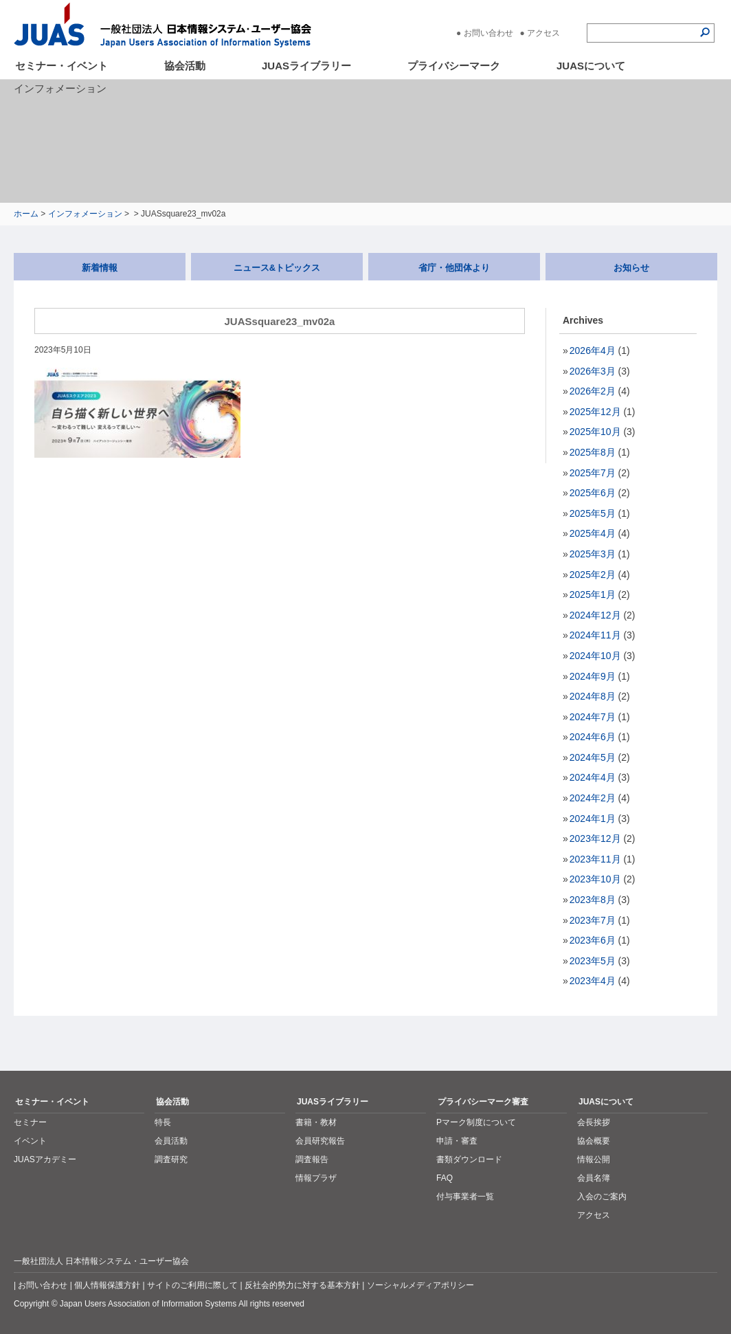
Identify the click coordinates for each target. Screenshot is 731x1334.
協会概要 (593, 1141)
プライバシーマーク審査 (483, 1102)
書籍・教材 (316, 1122)
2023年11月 (595, 859)
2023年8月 (593, 899)
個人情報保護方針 (107, 1285)
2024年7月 (593, 716)
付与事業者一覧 (465, 1196)
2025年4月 (593, 533)
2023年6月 (593, 940)
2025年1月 (593, 594)
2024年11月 (595, 635)
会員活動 (171, 1141)
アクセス (543, 33)
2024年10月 (595, 655)
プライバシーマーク (453, 65)
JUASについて (590, 65)
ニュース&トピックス (277, 268)
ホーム (26, 214)
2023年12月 (595, 838)
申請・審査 (456, 1141)
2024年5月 (593, 757)
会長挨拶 (593, 1122)
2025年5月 (593, 513)
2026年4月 (593, 350)
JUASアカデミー (45, 1159)
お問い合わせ (488, 33)
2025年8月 (593, 452)
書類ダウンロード (469, 1159)
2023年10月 (595, 879)
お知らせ (631, 268)
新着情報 (99, 268)
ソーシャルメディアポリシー (420, 1285)
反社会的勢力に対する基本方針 (302, 1285)
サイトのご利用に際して (192, 1285)
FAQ (444, 1178)
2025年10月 (595, 431)
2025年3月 (593, 553)
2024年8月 (593, 696)
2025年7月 (593, 472)
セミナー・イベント (61, 65)
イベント (30, 1141)
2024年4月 (593, 777)
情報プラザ (316, 1178)
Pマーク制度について (476, 1122)
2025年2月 (593, 574)
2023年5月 (593, 960)
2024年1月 (593, 818)
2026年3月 (593, 371)
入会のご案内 (602, 1196)
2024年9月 (593, 676)
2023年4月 (593, 980)
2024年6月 (593, 736)
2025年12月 (595, 411)
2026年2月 (593, 391)
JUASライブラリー (306, 65)
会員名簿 (593, 1178)
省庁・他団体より (454, 268)
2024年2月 (593, 797)
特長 (163, 1122)
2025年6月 (593, 492)
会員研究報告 (320, 1141)
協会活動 (184, 65)
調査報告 (311, 1159)
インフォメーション (85, 214)
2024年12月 (595, 615)
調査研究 (171, 1159)
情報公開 (593, 1159)
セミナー (30, 1122)
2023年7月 (593, 920)
